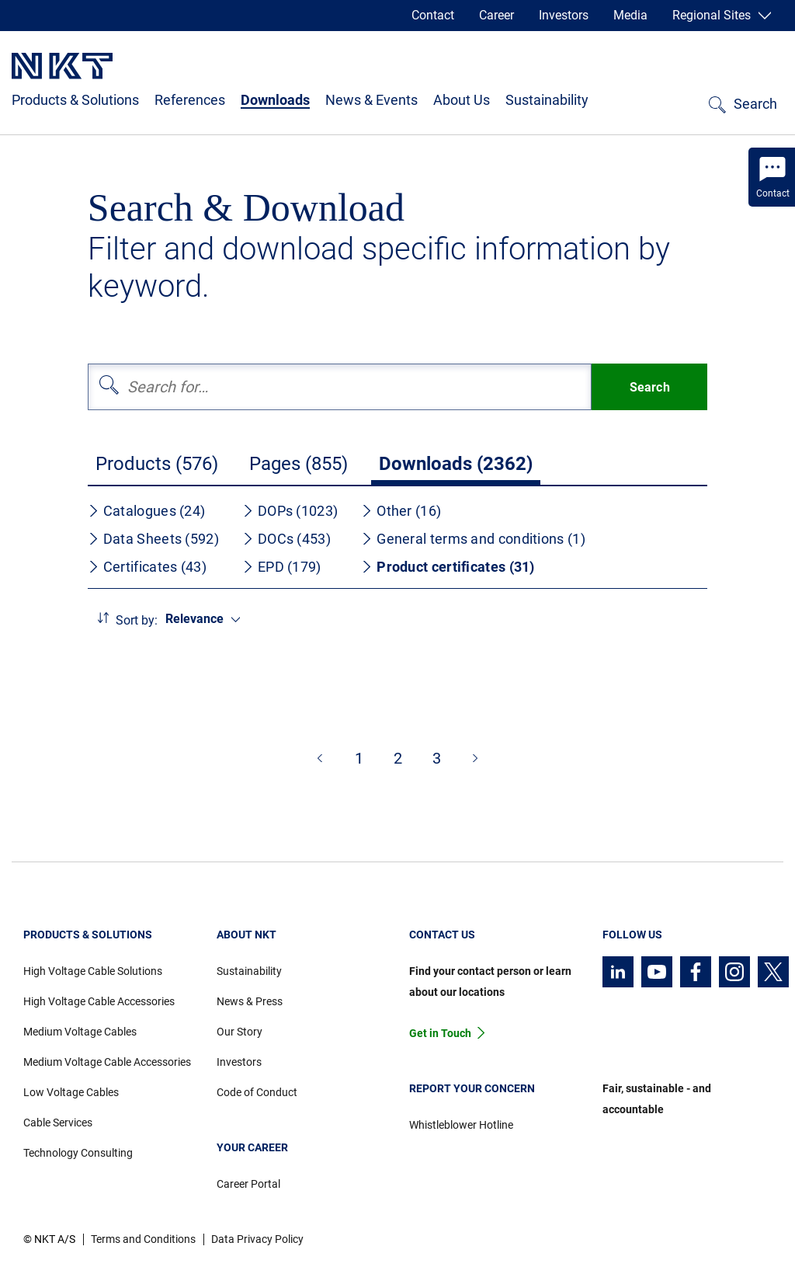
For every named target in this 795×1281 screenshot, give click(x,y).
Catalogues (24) (147, 511)
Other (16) (401, 511)
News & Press (250, 1001)
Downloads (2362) (456, 464)
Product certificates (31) (448, 567)
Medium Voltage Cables (80, 1031)
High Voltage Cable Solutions (92, 971)
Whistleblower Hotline (461, 1125)
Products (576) (156, 464)
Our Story (239, 1031)
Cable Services (57, 1122)
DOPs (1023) (290, 511)
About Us (461, 100)
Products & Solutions (75, 100)
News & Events (371, 100)
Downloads (275, 100)
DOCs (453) (286, 539)
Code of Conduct (257, 1092)
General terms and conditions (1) (473, 539)
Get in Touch (440, 1033)
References (189, 100)
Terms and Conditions (143, 1239)
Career (496, 15)
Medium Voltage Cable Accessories (107, 1062)
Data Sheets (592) (153, 539)
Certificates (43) (147, 567)
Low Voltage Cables (71, 1092)
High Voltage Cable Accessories (99, 1001)
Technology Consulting (78, 1153)
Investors (563, 15)
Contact (432, 15)
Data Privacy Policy (257, 1239)
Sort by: (137, 620)
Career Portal (248, 1184)
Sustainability (546, 100)
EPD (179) (281, 567)
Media (630, 15)
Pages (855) (298, 464)
